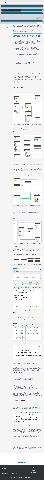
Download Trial (24, 462)
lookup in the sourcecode (34, 310)
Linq (29, 250)
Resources (35, 2)
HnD (2, 27)
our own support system (26, 124)
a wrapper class (34, 434)
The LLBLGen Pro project (31, 62)
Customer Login (4, 0)
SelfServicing (27, 43)
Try (26, 2)
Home (3, 470)
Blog (37, 2)
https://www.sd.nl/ (33, 471)
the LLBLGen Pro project (37, 243)
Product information (30, 2)
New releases (8, 27)
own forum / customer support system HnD (24, 25)
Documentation (4, 473)
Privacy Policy (13, 473)
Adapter (17, 47)
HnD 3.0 (39, 54)
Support (40, 2)
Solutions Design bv (17, 477)
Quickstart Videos (9, 473)
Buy (24, 2)
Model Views (16, 89)
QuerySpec (31, 250)
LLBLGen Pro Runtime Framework (16, 470)
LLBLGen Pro (27, 26)
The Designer (9, 470)
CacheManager (31, 436)
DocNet (17, 68)
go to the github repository (17, 448)
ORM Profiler (26, 388)
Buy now (19, 462)
